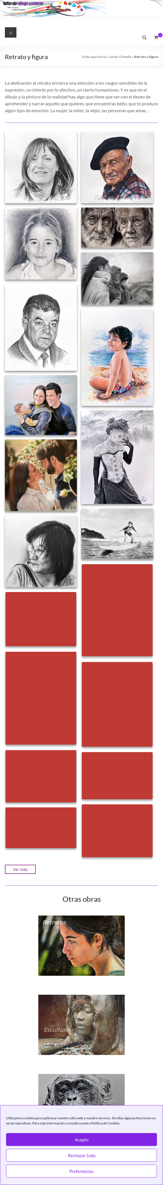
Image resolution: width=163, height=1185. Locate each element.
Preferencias (81, 1171)
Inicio (102, 57)
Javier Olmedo (120, 57)
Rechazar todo (81, 1155)
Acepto (81, 1139)
